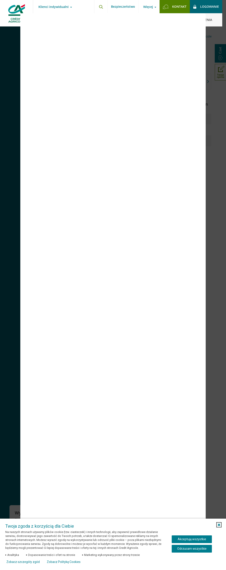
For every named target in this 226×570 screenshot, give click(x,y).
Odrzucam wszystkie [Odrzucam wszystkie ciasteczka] (192, 548)
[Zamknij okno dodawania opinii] (196, 19)
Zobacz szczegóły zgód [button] (23, 562)
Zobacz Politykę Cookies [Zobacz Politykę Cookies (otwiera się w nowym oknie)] (64, 562)
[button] (219, 525)
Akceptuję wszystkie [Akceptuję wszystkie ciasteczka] (192, 539)
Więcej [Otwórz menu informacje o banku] (148, 7)
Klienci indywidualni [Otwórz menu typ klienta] (53, 7)
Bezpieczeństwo (123, 6)
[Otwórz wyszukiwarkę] (100, 6)
